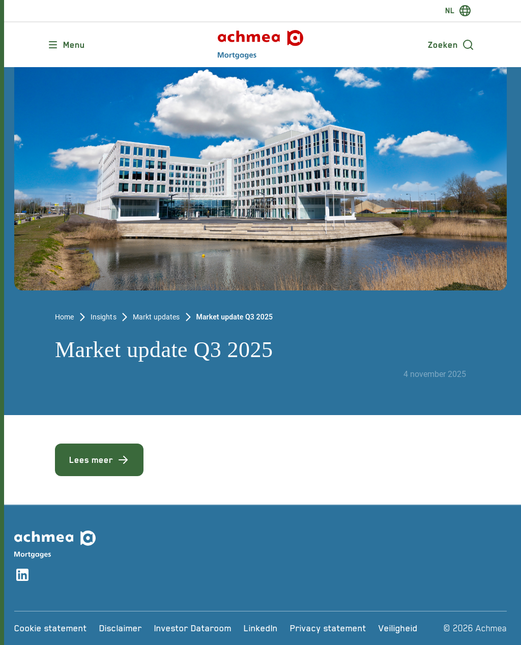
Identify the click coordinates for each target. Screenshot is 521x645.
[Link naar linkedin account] (22, 577)
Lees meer (99, 460)
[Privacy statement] (328, 628)
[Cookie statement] (50, 628)
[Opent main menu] (66, 45)
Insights (104, 317)
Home (64, 317)
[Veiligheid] (398, 628)
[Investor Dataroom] (192, 628)
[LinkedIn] (261, 628)
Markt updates (156, 317)
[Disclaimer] (120, 628)
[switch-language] (458, 10)
